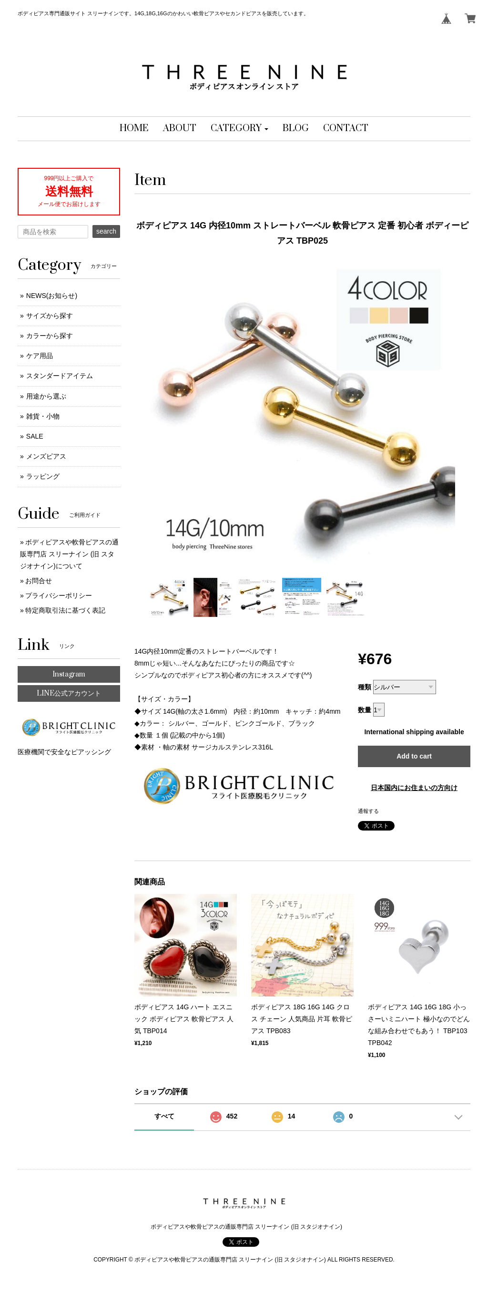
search (106, 231)
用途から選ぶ (46, 396)
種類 (364, 687)
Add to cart (414, 756)
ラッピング (43, 476)
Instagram (68, 674)
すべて (164, 1116)
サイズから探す (49, 315)
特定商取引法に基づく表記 (65, 610)
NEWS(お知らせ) (51, 295)
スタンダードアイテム (59, 376)
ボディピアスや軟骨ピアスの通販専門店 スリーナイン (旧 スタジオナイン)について (69, 554)
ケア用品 (39, 355)
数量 (364, 710)
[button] (239, 129)
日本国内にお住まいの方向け (414, 787)
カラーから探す (49, 335)
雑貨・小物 (43, 416)
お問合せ (38, 581)
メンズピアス (46, 456)
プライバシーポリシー (58, 595)
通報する (368, 811)
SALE (34, 436)
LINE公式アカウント (69, 693)
